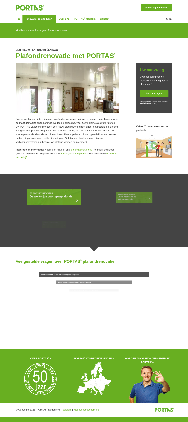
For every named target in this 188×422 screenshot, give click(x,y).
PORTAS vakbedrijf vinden (93, 358)
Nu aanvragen (154, 93)
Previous (20, 88)
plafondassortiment (81, 149)
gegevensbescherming (86, 409)
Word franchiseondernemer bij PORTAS (147, 360)
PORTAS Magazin (85, 18)
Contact (104, 19)
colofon (67, 409)
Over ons (64, 19)
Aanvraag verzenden (156, 7)
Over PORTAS (39, 358)
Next (114, 88)
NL (169, 19)
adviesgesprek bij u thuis (74, 153)
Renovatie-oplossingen (38, 19)
